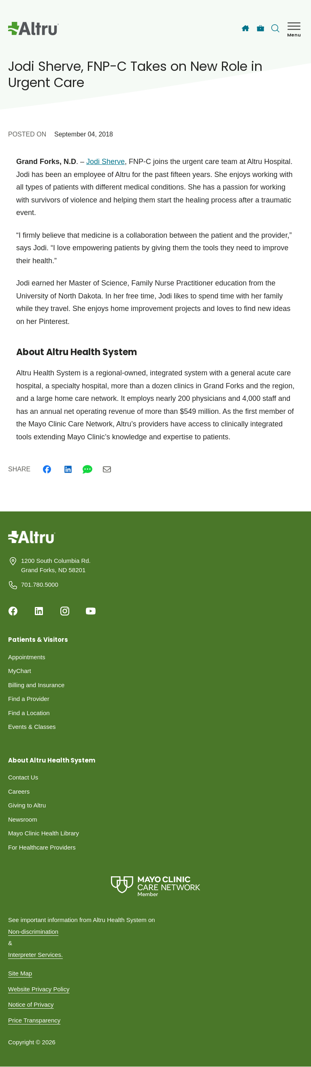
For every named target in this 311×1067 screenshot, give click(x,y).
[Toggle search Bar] (275, 28)
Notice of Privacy (31, 1004)
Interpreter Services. (35, 954)
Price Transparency (34, 1020)
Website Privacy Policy (38, 989)
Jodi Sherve (105, 162)
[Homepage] (31, 543)
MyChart (19, 670)
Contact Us (23, 777)
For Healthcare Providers (42, 847)
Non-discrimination (33, 931)
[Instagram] (65, 611)
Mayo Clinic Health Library (43, 833)
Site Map (20, 973)
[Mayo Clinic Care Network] (155, 886)
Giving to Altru (27, 805)
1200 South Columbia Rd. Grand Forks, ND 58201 (56, 565)
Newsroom (22, 819)
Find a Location (29, 712)
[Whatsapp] (87, 469)
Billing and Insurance (36, 685)
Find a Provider (28, 698)
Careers (19, 791)
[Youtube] (91, 611)
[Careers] (260, 28)
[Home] (245, 28)
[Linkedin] (68, 469)
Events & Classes (32, 726)
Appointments (26, 657)
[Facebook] (46, 469)
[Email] (106, 469)
